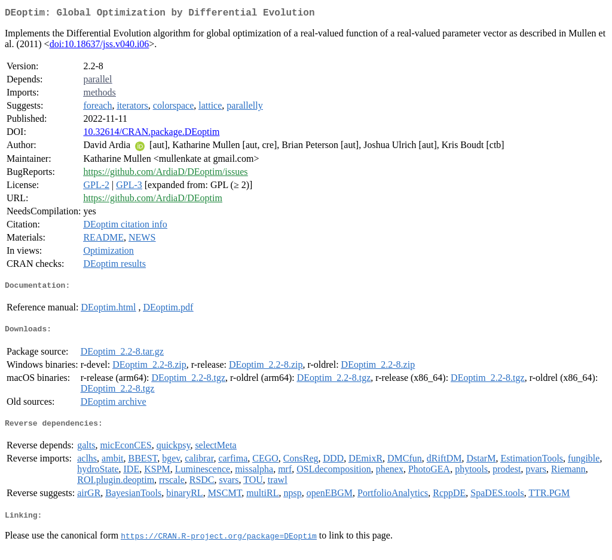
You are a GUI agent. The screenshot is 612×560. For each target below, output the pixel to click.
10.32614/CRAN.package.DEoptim (151, 134)
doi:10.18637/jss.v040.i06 (99, 46)
